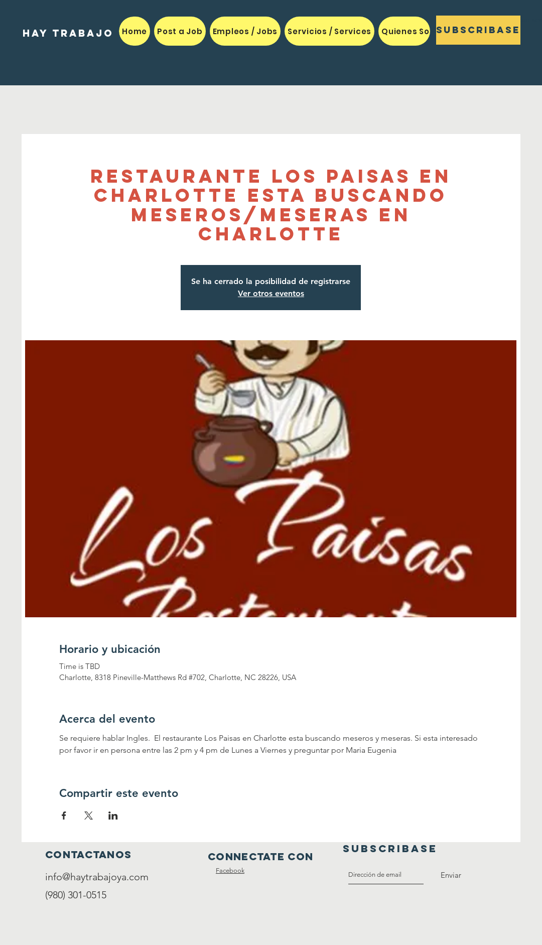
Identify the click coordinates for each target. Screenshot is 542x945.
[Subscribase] (478, 30)
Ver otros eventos (271, 293)
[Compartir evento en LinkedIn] (113, 816)
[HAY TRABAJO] (68, 33)
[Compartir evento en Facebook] (64, 816)
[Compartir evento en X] (88, 816)
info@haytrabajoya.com (97, 877)
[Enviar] (451, 875)
